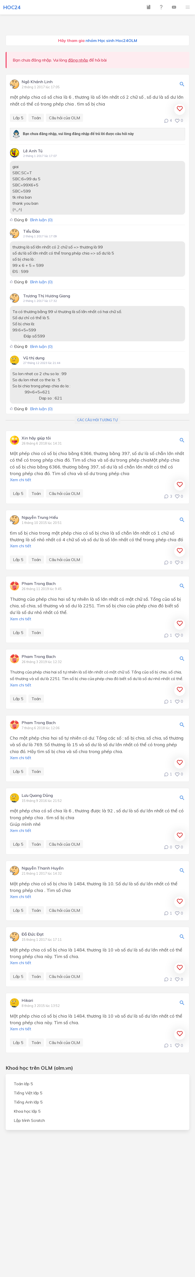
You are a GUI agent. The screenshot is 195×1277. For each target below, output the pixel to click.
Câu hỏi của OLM (64, 117)
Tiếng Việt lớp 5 (28, 1092)
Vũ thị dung (33, 357)
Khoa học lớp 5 (27, 1111)
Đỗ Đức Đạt (33, 934)
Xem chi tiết (20, 479)
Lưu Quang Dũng (37, 795)
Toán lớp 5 (23, 1083)
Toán (36, 117)
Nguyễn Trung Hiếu (40, 517)
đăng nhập (78, 60)
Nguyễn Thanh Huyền (42, 868)
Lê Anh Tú (32, 150)
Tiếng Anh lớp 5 (28, 1102)
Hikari (27, 1000)
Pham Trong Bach (39, 583)
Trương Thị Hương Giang (46, 295)
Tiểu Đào (31, 231)
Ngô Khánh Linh (37, 82)
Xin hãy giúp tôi (36, 438)
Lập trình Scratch (29, 1120)
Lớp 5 (18, 117)
